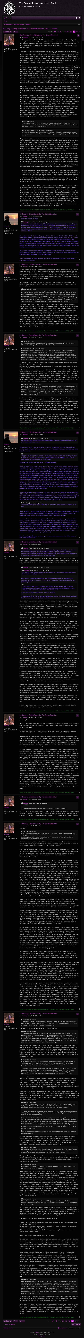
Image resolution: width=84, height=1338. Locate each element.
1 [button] (60, 32)
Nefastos (6, 226)
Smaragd (6, 45)
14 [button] (68, 32)
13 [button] (64, 32)
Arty (38, 1334)
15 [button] (71, 32)
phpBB (36, 1332)
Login (6, 21)
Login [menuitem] (80, 18)
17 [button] (77, 32)
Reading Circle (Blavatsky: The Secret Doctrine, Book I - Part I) (30, 28)
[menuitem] (76, 17)
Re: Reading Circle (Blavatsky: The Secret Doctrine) (39, 35)
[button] (54, 32)
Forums (8, 18)
